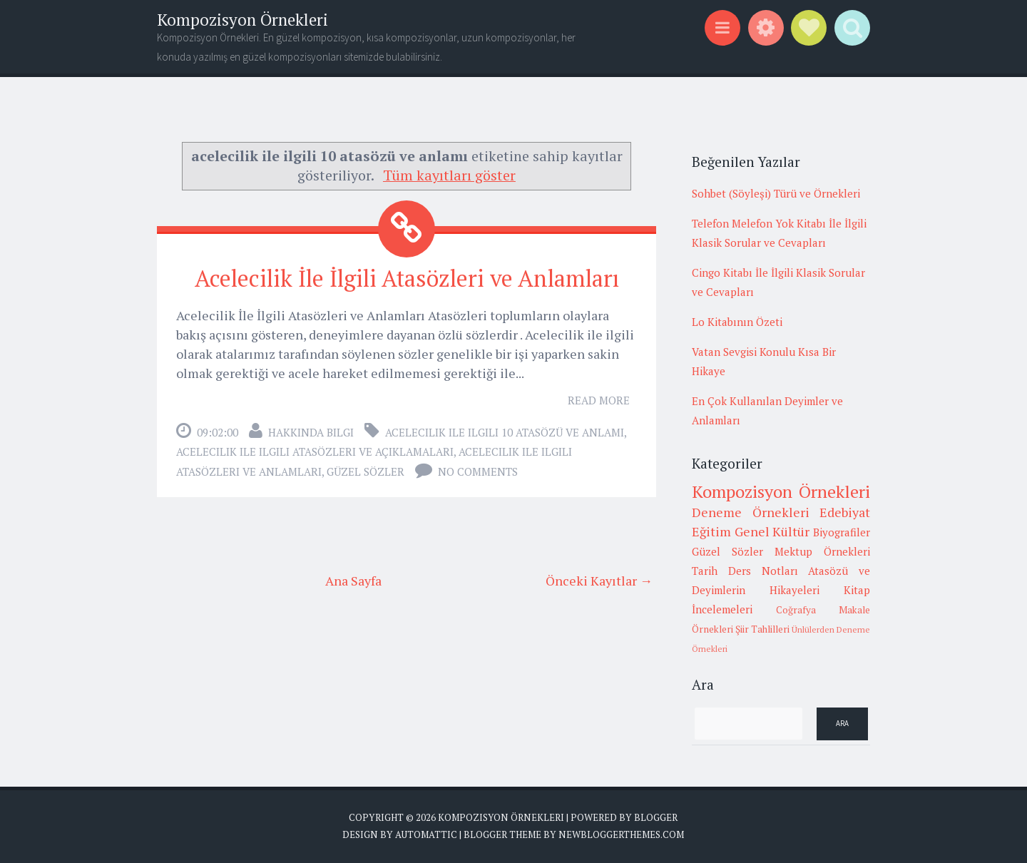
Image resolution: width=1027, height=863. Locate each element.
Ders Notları (763, 570)
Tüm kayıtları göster (449, 175)
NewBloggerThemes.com (621, 834)
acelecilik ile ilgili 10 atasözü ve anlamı (504, 432)
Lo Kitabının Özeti (737, 322)
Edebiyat (844, 512)
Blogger (656, 817)
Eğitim (711, 531)
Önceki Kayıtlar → (599, 580)
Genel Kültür (772, 531)
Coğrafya (796, 609)
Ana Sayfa (353, 580)
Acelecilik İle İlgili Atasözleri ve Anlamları (407, 278)
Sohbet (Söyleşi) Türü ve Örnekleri (776, 193)
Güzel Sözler (365, 471)
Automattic (426, 834)
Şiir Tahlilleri (762, 629)
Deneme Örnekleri (750, 512)
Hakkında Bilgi (311, 432)
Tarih (704, 570)
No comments (478, 471)
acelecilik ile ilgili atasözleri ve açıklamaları (315, 451)
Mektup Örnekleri (822, 551)
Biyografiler (841, 532)
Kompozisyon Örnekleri (242, 20)
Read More (599, 400)
